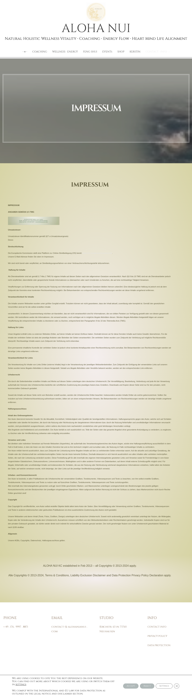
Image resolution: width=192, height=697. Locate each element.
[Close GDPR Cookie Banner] (176, 686)
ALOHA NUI (96, 29)
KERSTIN (135, 53)
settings (33, 684)
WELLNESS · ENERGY (65, 53)
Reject (140, 686)
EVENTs (107, 53)
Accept (119, 686)
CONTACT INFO (157, 628)
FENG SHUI (90, 53)
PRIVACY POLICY (158, 637)
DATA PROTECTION (159, 646)
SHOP (120, 53)
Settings (161, 686)
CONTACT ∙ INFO (156, 53)
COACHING (39, 53)
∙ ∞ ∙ (25, 53)
